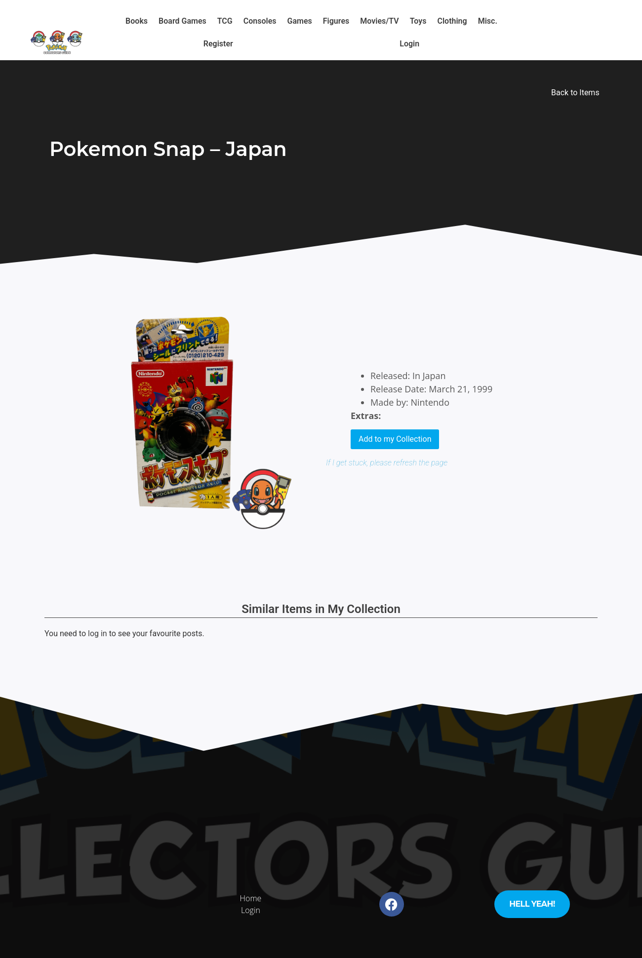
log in (97, 633)
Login (409, 43)
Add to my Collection (395, 439)
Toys (418, 21)
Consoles (260, 21)
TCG (225, 21)
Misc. (487, 21)
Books (136, 21)
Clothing (452, 21)
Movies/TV (379, 21)
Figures (336, 21)
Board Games (182, 21)
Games (299, 21)
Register (218, 43)
